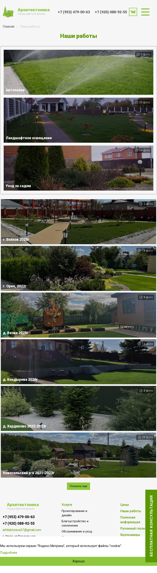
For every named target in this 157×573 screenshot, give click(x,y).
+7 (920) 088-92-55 (111, 12)
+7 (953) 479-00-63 (74, 12)
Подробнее (8, 553)
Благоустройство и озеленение (75, 523)
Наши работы (130, 511)
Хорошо (78, 561)
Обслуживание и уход (77, 531)
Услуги (67, 505)
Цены (124, 505)
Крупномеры (130, 535)
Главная (8, 26)
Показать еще (78, 486)
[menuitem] (146, 12)
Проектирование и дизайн (74, 513)
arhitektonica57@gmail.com (20, 530)
